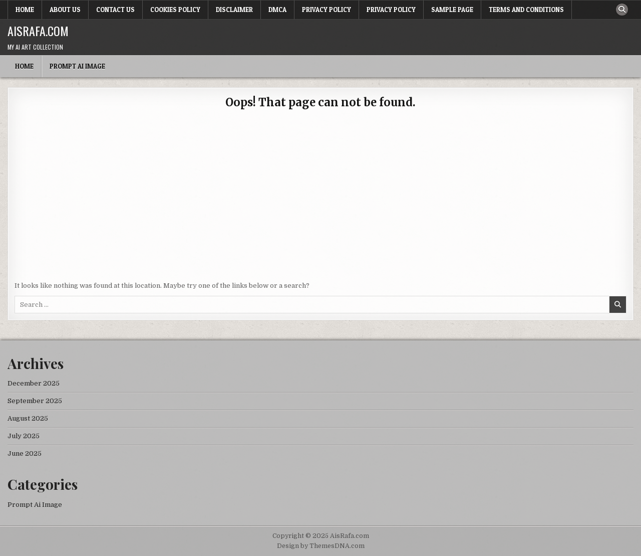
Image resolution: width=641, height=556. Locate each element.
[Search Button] (622, 10)
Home (25, 10)
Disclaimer (234, 10)
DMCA (277, 10)
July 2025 (24, 436)
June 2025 (25, 453)
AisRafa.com (38, 31)
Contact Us (115, 10)
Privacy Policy (326, 10)
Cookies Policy (175, 10)
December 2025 (34, 383)
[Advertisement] (320, 200)
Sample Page (452, 10)
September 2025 (35, 401)
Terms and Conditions (526, 10)
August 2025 (28, 418)
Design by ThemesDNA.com (321, 545)
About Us (65, 10)
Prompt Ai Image (77, 66)
